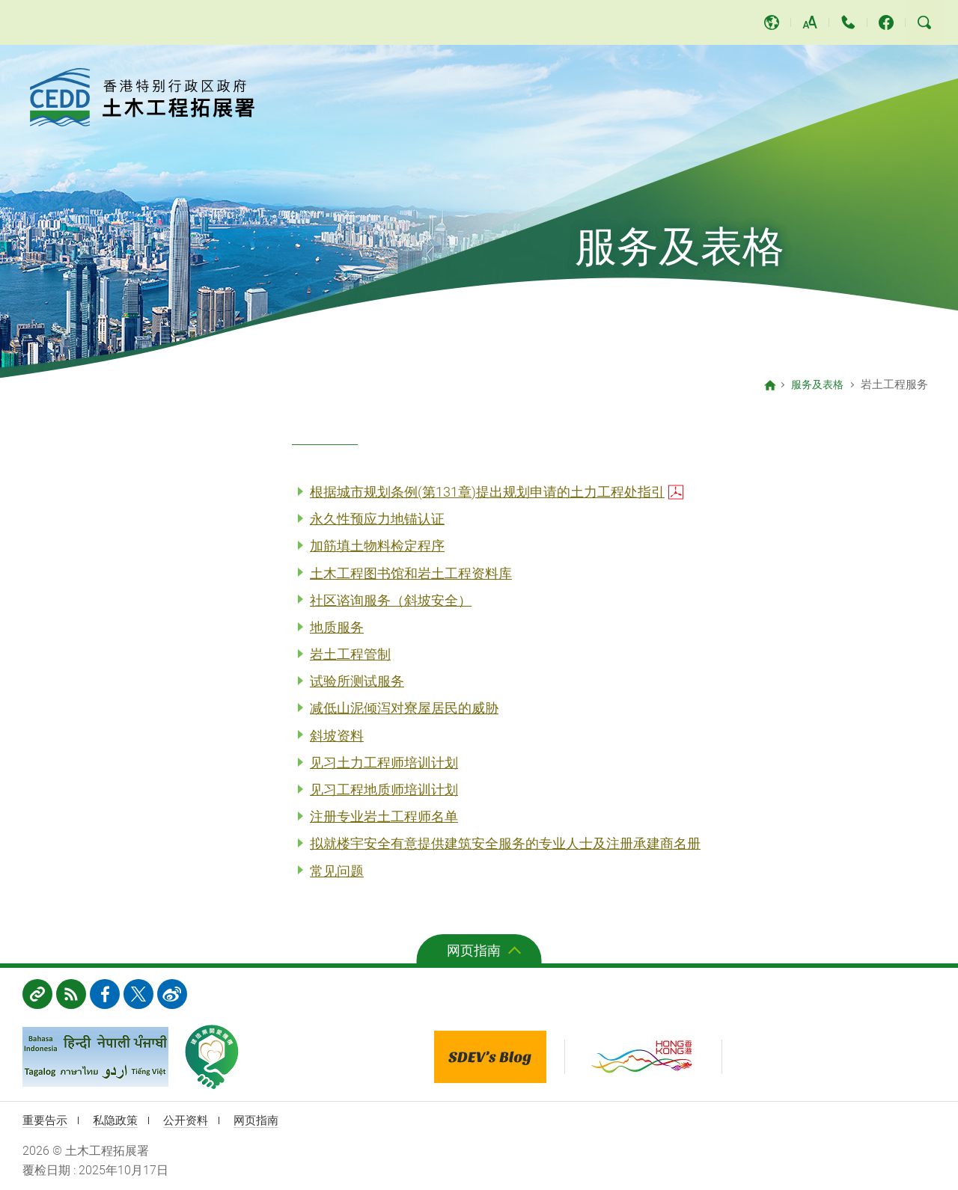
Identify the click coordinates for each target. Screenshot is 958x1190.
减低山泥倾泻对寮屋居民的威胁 (404, 708)
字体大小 (810, 22)
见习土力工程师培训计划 (384, 762)
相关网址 (37, 994)
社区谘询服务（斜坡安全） (391, 600)
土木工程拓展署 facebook (886, 22)
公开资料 (193, 1120)
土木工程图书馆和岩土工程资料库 (411, 573)
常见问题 (337, 871)
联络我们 (848, 22)
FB (105, 994)
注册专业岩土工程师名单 (384, 816)
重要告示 (46, 1120)
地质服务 (337, 627)
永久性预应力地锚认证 (377, 519)
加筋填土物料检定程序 (377, 545)
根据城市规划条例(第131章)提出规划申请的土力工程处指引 (487, 492)
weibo (172, 994)
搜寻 (924, 22)
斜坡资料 (337, 735)
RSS (71, 994)
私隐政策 (120, 1120)
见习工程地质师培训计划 (384, 789)
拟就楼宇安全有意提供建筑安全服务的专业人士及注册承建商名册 (505, 843)
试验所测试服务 (357, 681)
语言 (771, 22)
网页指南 (474, 950)
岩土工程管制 (350, 654)
